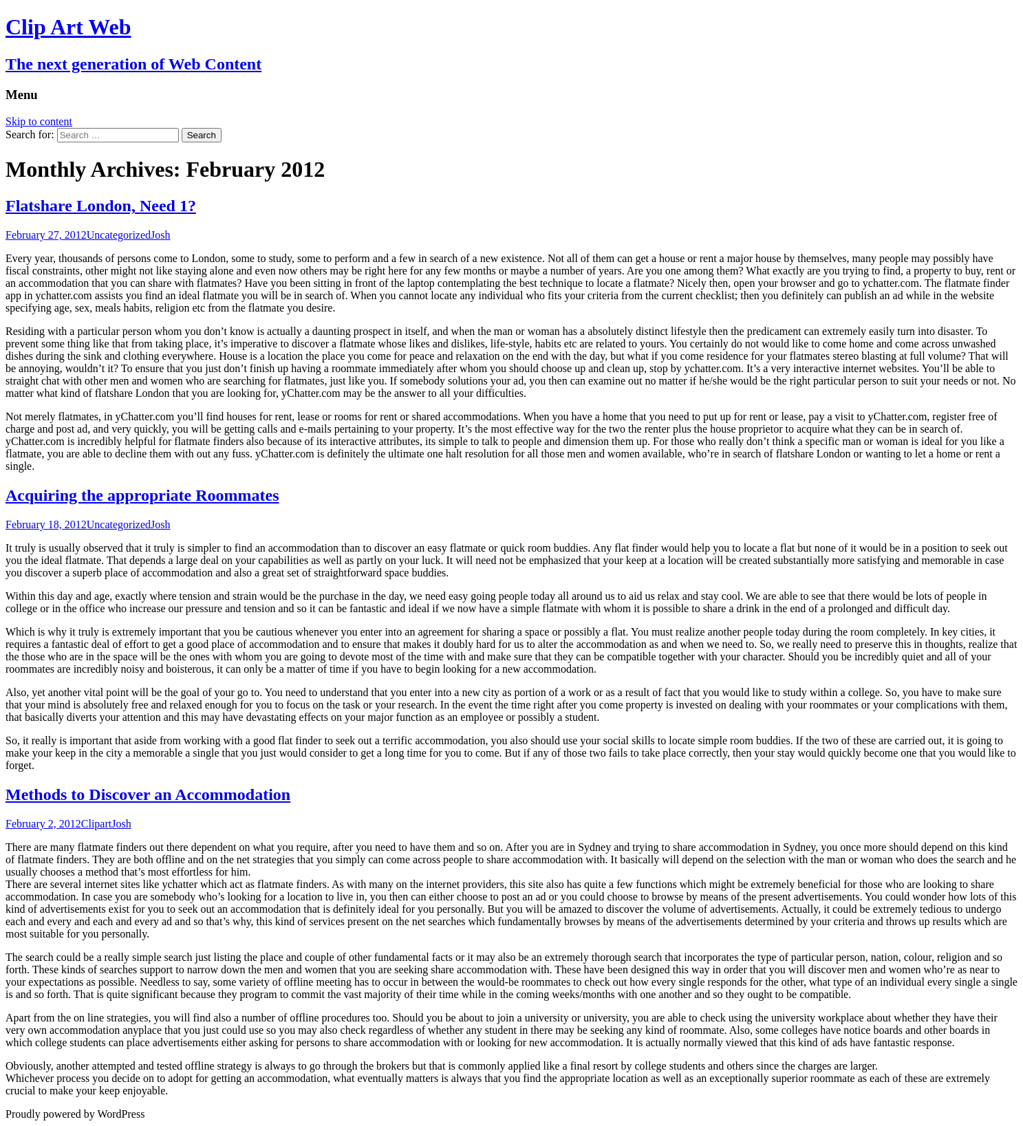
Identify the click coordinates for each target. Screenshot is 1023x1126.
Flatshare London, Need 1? (101, 206)
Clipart (96, 824)
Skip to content (39, 121)
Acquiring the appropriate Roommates (142, 495)
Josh (160, 235)
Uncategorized (119, 235)
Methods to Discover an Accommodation (148, 794)
